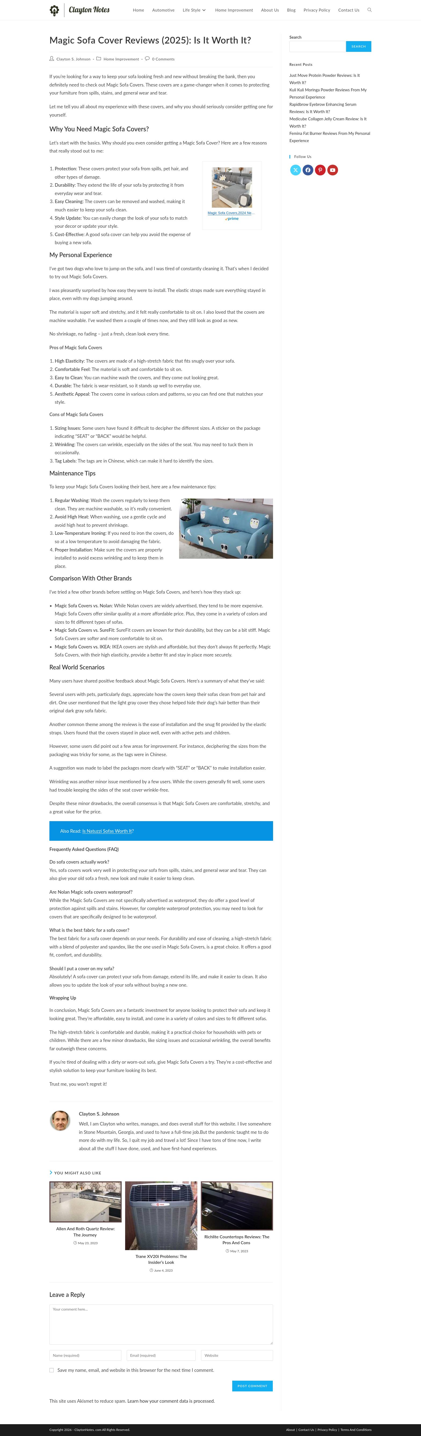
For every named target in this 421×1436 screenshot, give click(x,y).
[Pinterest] (320, 170)
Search (295, 37)
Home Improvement (121, 59)
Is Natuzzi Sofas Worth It (107, 831)
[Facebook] (308, 170)
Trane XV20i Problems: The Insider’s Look (161, 1259)
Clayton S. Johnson (74, 59)
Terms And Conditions (356, 1430)
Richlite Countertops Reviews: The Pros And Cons (236, 1239)
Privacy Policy (327, 1430)
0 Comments (163, 59)
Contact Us (306, 1430)
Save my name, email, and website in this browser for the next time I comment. (135, 1370)
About (290, 1430)
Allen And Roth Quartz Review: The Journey (85, 1231)
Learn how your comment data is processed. (171, 1401)
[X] (295, 170)
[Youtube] (332, 170)
